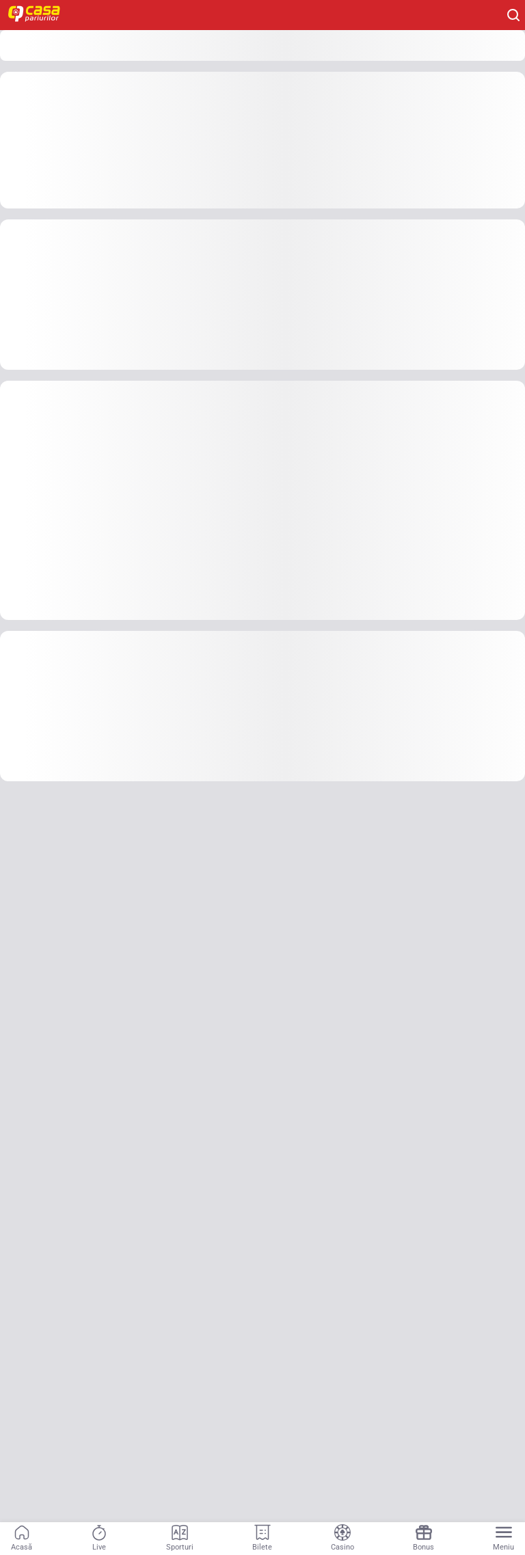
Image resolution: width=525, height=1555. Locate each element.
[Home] (41, 15)
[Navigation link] (21, 1538)
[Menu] (503, 1538)
